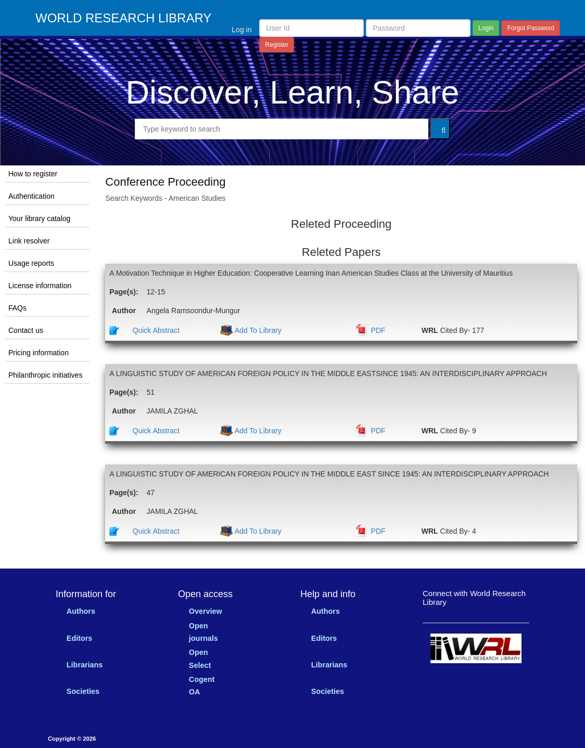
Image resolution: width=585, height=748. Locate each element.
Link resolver (28, 241)
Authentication (31, 196)
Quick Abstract (156, 330)
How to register (32, 174)
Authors (81, 611)
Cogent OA (202, 685)
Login (485, 28)
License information (39, 285)
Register (276, 44)
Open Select (200, 658)
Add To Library (257, 330)
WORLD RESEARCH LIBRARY (123, 18)
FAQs (17, 308)
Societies (83, 691)
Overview (205, 611)
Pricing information (38, 353)
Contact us (25, 330)
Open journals (203, 632)
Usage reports (31, 263)
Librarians (85, 665)
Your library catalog (39, 218)
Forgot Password (530, 28)
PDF (378, 330)
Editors (80, 638)
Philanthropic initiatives (45, 375)
